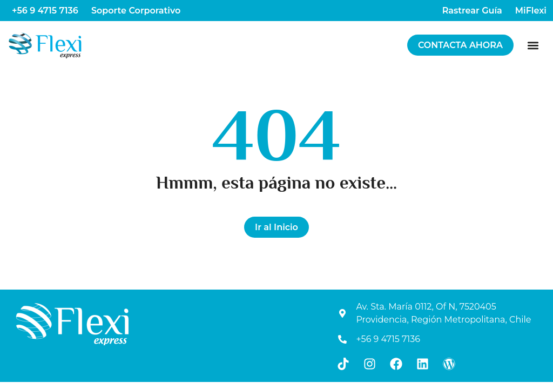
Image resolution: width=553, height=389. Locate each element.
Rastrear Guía (472, 10)
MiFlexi (531, 10)
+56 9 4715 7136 (45, 10)
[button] (533, 45)
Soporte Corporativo (135, 10)
